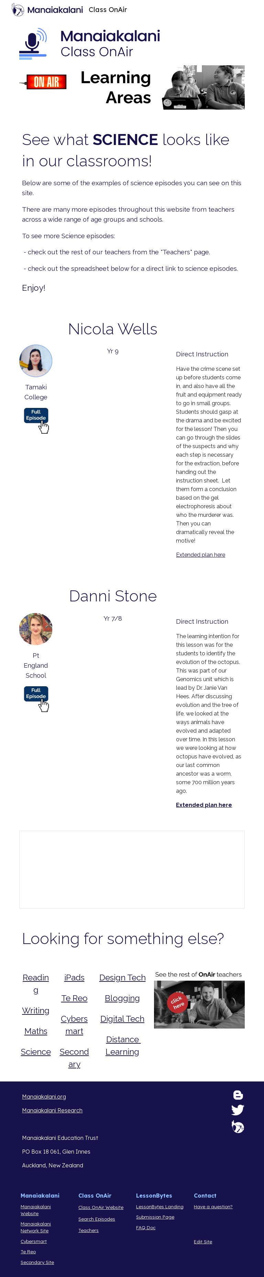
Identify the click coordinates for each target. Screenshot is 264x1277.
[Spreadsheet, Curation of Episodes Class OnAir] (131, 870)
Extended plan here (200, 555)
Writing (36, 1010)
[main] (131, 211)
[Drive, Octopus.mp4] (112, 662)
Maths (35, 1031)
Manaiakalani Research (52, 1110)
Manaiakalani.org (44, 1096)
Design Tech (122, 977)
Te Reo (74, 998)
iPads (74, 977)
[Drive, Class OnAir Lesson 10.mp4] (112, 394)
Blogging (122, 998)
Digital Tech (122, 1019)
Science (36, 1052)
